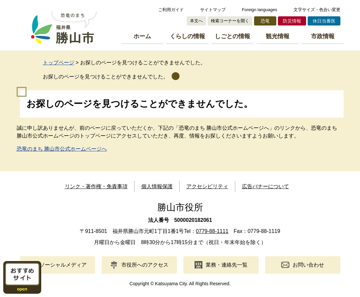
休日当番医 (324, 21)
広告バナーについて (265, 186)
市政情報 (322, 36)
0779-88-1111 (212, 231)
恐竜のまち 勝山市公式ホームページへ (62, 149)
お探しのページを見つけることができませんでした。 (105, 76)
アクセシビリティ (207, 186)
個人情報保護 (157, 186)
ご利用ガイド (171, 9)
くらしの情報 (187, 36)
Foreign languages (259, 9)
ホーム (142, 36)
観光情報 (277, 36)
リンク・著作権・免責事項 (96, 186)
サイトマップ (213, 9)
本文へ (196, 20)
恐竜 (265, 21)
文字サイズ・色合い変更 (317, 9)
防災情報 (292, 21)
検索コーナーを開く (230, 20)
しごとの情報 (232, 36)
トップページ (58, 62)
